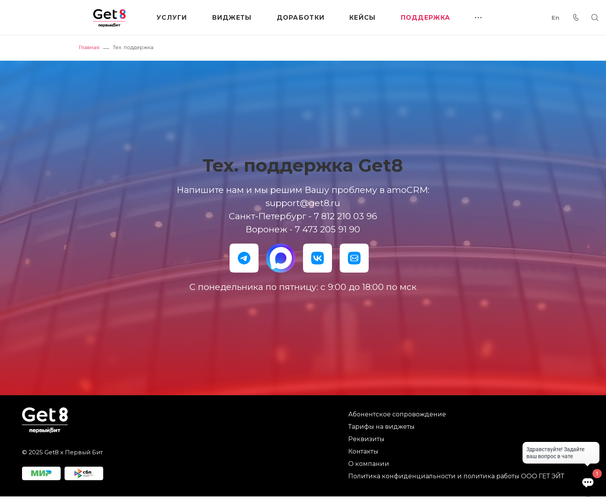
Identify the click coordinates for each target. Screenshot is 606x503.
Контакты (363, 451)
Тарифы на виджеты (381, 426)
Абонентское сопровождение (397, 414)
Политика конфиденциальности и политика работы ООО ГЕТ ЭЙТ (456, 476)
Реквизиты (366, 439)
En (555, 17)
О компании (368, 463)
